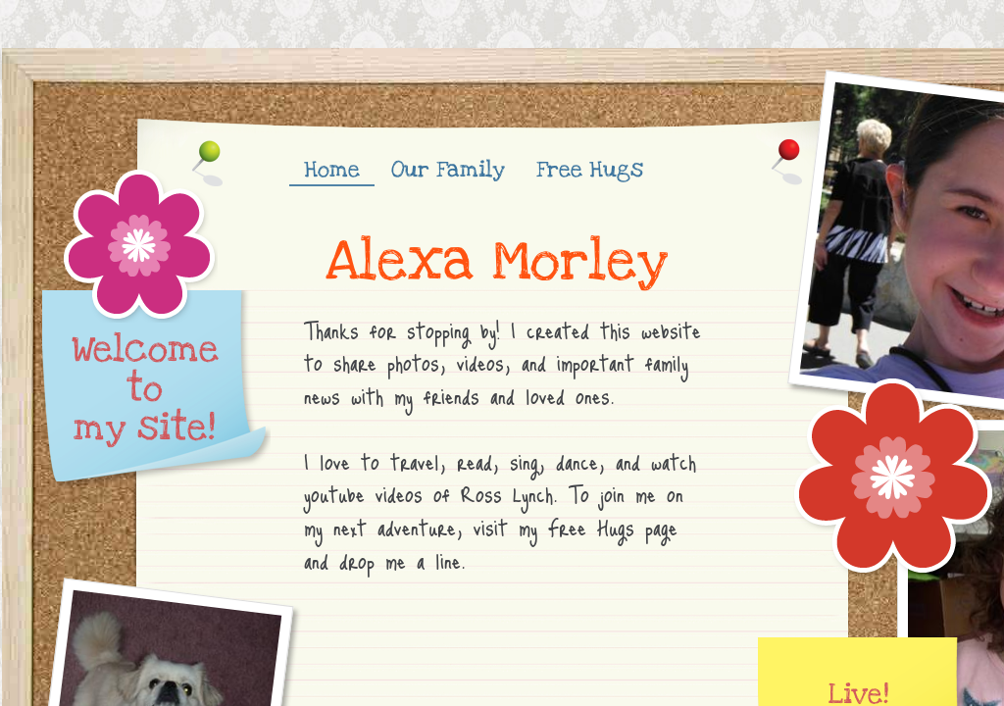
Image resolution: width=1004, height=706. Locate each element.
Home (332, 170)
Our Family (448, 170)
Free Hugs (589, 170)
